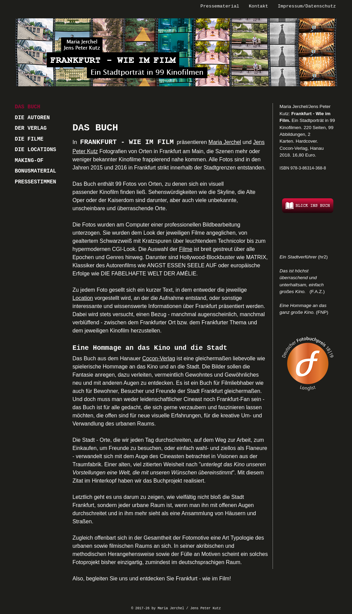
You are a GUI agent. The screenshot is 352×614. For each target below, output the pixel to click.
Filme (185, 249)
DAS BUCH (27, 107)
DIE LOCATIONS (35, 150)
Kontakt (258, 6)
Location (83, 298)
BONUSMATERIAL (35, 171)
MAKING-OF (29, 161)
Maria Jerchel (224, 142)
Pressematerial (220, 6)
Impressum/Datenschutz (307, 6)
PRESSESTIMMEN (35, 182)
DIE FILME (29, 139)
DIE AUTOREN (32, 118)
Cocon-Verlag (158, 358)
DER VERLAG (31, 128)
